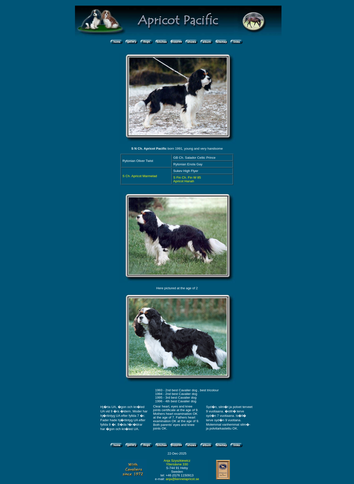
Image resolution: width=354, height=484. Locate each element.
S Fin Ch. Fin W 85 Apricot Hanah (187, 179)
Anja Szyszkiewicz (177, 460)
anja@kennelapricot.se (182, 479)
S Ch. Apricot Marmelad (139, 176)
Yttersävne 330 (177, 464)
